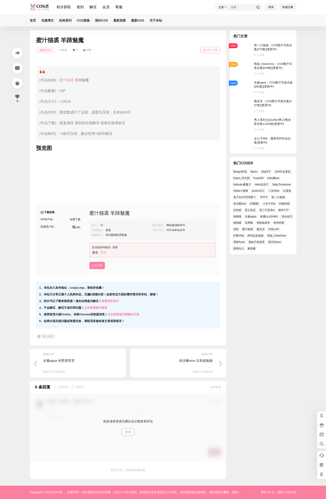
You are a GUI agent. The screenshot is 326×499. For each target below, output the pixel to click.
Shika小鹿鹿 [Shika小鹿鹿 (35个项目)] (240, 190)
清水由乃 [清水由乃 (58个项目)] (286, 216)
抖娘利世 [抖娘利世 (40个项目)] (284, 203)
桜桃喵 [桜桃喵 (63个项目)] (237, 216)
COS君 (57, 492)
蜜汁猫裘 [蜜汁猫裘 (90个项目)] (247, 229)
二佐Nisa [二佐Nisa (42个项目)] (273, 190)
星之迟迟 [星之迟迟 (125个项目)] (250, 210)
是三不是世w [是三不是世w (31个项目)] (266, 210)
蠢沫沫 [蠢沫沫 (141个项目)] (260, 229)
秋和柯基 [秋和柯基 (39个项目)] (279, 222)
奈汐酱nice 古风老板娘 (196, 360)
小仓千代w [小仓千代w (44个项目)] (269, 203)
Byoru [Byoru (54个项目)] (253, 171)
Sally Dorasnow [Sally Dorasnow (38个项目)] (281, 184)
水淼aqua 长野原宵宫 (59, 360)
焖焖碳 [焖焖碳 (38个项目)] (237, 222)
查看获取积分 (110, 301)
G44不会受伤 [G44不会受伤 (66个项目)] (282, 171)
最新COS (45, 50)
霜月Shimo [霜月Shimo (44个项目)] (274, 242)
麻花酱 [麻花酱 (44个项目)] (252, 248)
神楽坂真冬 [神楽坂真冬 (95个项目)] (263, 222)
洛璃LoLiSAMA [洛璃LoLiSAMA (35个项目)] (269, 216)
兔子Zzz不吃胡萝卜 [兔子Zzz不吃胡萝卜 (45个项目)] (244, 197)
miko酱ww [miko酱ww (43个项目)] (273, 178)
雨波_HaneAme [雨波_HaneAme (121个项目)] (276, 235)
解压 (93, 7)
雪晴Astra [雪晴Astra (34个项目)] (239, 242)
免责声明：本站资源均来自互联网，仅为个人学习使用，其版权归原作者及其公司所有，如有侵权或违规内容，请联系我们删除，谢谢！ (154, 492)
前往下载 (210, 50)
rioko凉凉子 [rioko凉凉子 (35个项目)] (261, 184)
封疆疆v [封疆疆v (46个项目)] (254, 203)
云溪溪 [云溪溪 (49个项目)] (287, 190)
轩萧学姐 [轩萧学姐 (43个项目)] (238, 235)
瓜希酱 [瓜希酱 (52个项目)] (249, 222)
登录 (271, 7)
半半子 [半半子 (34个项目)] (264, 197)
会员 (106, 7)
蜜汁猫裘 (67, 80)
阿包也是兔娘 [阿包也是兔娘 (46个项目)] (256, 235)
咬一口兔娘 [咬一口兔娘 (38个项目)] (278, 197)
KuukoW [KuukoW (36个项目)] (258, 178)
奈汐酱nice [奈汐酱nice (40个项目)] (239, 203)
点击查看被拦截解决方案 (123, 314)
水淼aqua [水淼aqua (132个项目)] (250, 216)
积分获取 (64, 7)
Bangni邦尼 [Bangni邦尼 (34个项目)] (240, 171)
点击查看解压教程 (95, 307)
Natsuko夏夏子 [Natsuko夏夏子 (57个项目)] (242, 184)
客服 (118, 7)
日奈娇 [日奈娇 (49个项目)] (237, 210)
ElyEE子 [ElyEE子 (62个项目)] (266, 171)
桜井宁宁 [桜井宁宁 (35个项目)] (283, 210)
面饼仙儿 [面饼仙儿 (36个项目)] (238, 248)
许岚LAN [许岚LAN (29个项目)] (273, 229)
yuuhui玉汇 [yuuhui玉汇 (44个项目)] (258, 190)
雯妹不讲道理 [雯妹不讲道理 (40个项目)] (256, 242)
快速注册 (287, 7)
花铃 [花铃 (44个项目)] (236, 229)
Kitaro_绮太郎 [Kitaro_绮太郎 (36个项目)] (241, 178)
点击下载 (97, 265)
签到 (80, 7)
